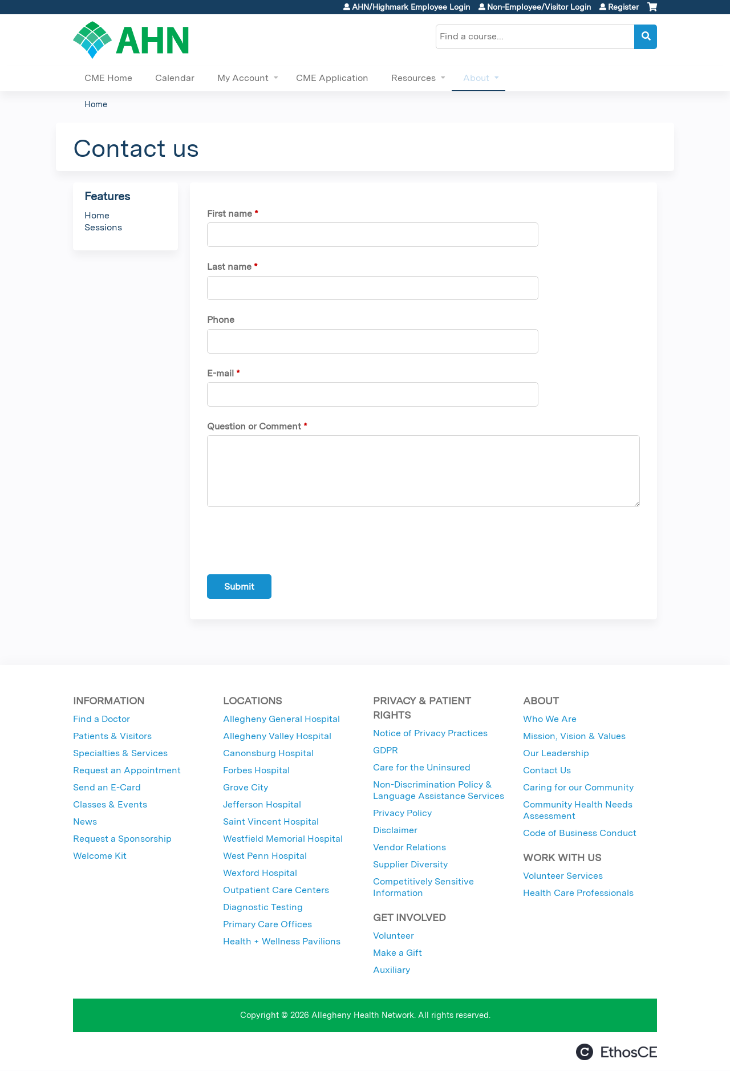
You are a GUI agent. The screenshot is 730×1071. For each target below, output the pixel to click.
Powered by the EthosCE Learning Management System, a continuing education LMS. (616, 1052)
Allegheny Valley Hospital (277, 736)
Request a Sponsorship (122, 838)
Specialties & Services (120, 753)
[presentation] (293, 543)
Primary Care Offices (267, 924)
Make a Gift (397, 952)
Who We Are (550, 718)
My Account (243, 77)
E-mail (220, 373)
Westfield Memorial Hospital (283, 838)
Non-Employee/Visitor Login (539, 7)
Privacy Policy (402, 813)
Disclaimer (395, 830)
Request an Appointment (127, 770)
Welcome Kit (100, 855)
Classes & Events (110, 804)
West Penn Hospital (265, 855)
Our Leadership (556, 753)
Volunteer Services (563, 875)
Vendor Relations (409, 847)
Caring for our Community (578, 787)
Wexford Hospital (260, 872)
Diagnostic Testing (263, 907)
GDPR (385, 750)
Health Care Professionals (578, 892)
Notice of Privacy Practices (430, 733)
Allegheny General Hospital (281, 718)
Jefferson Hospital (262, 804)
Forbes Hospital (256, 770)
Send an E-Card (107, 787)
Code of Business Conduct (579, 832)
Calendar (174, 77)
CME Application (332, 77)
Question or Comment (254, 426)
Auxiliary (391, 969)
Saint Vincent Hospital (271, 821)
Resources (413, 77)
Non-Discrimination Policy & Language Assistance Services (438, 790)
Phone (220, 319)
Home (95, 104)
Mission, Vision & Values (574, 736)
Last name (229, 266)
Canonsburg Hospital (268, 753)
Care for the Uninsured (422, 767)
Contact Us (547, 770)
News (85, 821)
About (476, 77)
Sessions (103, 227)
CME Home (108, 77)
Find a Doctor (101, 718)
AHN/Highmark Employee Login (411, 7)
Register (623, 7)
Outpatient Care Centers (276, 890)
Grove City (245, 787)
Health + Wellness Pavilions (281, 941)
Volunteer (393, 935)
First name (229, 213)
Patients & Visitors (112, 736)
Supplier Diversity (410, 864)
